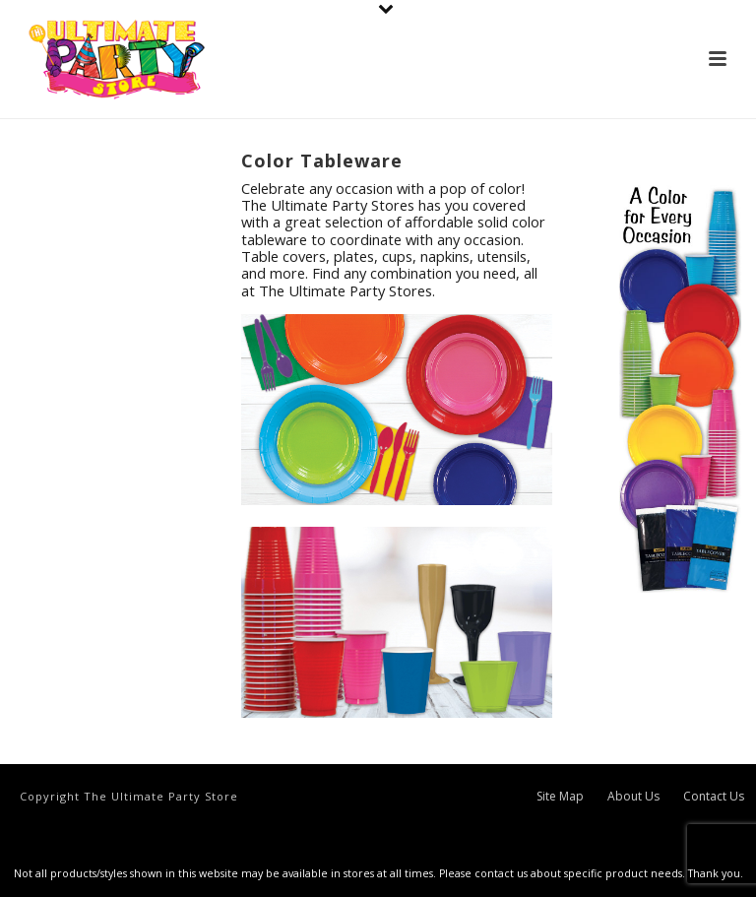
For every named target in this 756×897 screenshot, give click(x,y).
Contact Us (713, 796)
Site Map (560, 796)
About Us (633, 796)
